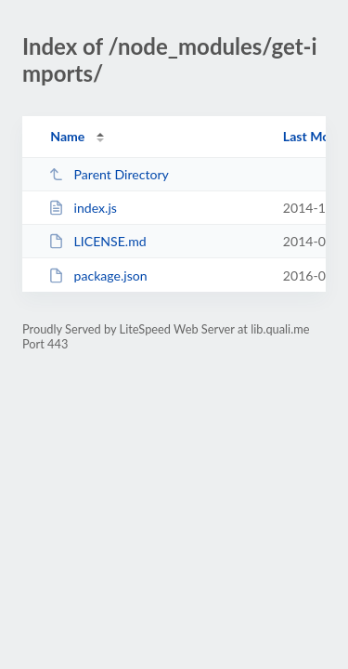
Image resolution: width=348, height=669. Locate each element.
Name (67, 136)
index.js (82, 208)
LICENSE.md (97, 241)
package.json (97, 275)
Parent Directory (108, 174)
